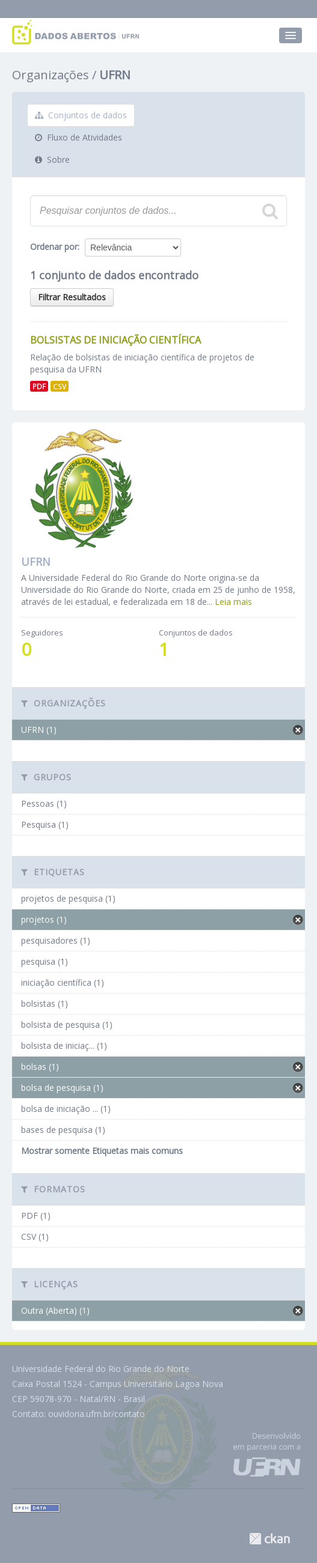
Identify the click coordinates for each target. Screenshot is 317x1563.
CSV (59, 386)
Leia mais (233, 601)
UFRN (115, 75)
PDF (39, 386)
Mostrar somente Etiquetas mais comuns (102, 1150)
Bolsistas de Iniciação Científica (115, 340)
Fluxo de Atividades (78, 137)
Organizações (50, 75)
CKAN (269, 1538)
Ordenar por (54, 246)
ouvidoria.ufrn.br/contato (96, 1413)
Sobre (52, 159)
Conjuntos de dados (81, 115)
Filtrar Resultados (72, 297)
